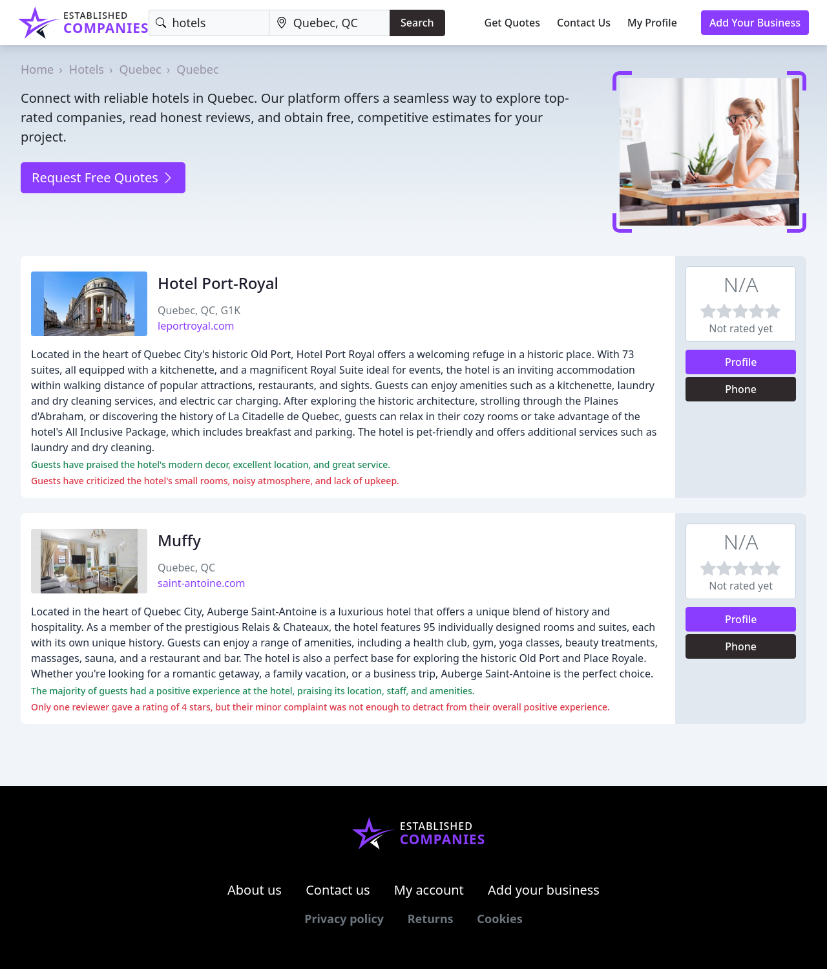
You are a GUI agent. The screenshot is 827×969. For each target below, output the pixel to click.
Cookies (499, 918)
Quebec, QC (186, 567)
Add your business (544, 890)
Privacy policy (344, 918)
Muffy (179, 540)
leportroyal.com (196, 326)
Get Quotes (513, 23)
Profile (741, 362)
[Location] (329, 23)
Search (417, 23)
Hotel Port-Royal (218, 282)
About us (254, 890)
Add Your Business (755, 23)
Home (37, 69)
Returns (431, 918)
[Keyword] (209, 23)
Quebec (141, 69)
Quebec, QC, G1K (199, 310)
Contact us (338, 890)
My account (429, 890)
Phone (741, 389)
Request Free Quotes (103, 177)
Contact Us (584, 23)
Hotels (86, 69)
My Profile (652, 23)
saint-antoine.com (202, 583)
